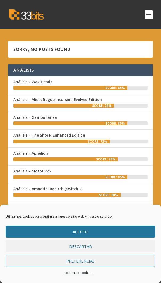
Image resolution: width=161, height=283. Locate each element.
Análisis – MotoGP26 (32, 171)
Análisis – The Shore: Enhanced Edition (49, 135)
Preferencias (80, 261)
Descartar (80, 246)
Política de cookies (78, 273)
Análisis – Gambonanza (35, 117)
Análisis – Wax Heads (32, 81)
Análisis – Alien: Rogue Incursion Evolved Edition (57, 99)
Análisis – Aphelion (30, 153)
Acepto (80, 231)
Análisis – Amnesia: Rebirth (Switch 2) (47, 188)
